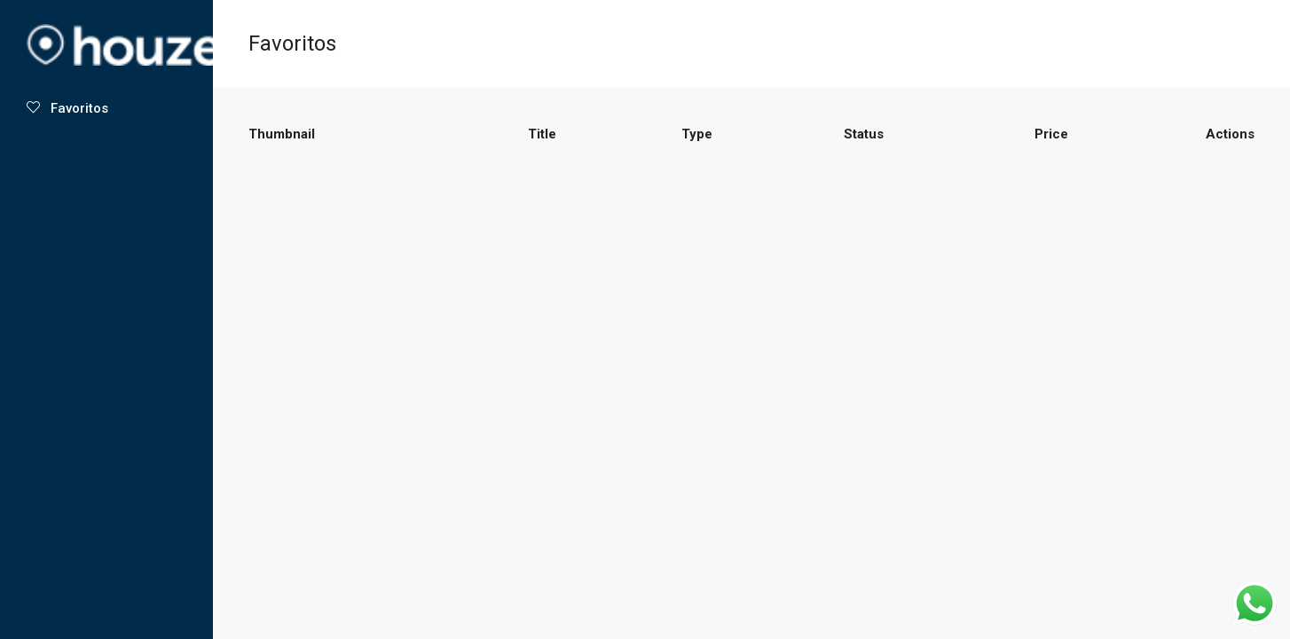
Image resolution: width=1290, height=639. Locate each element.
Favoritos (67, 108)
